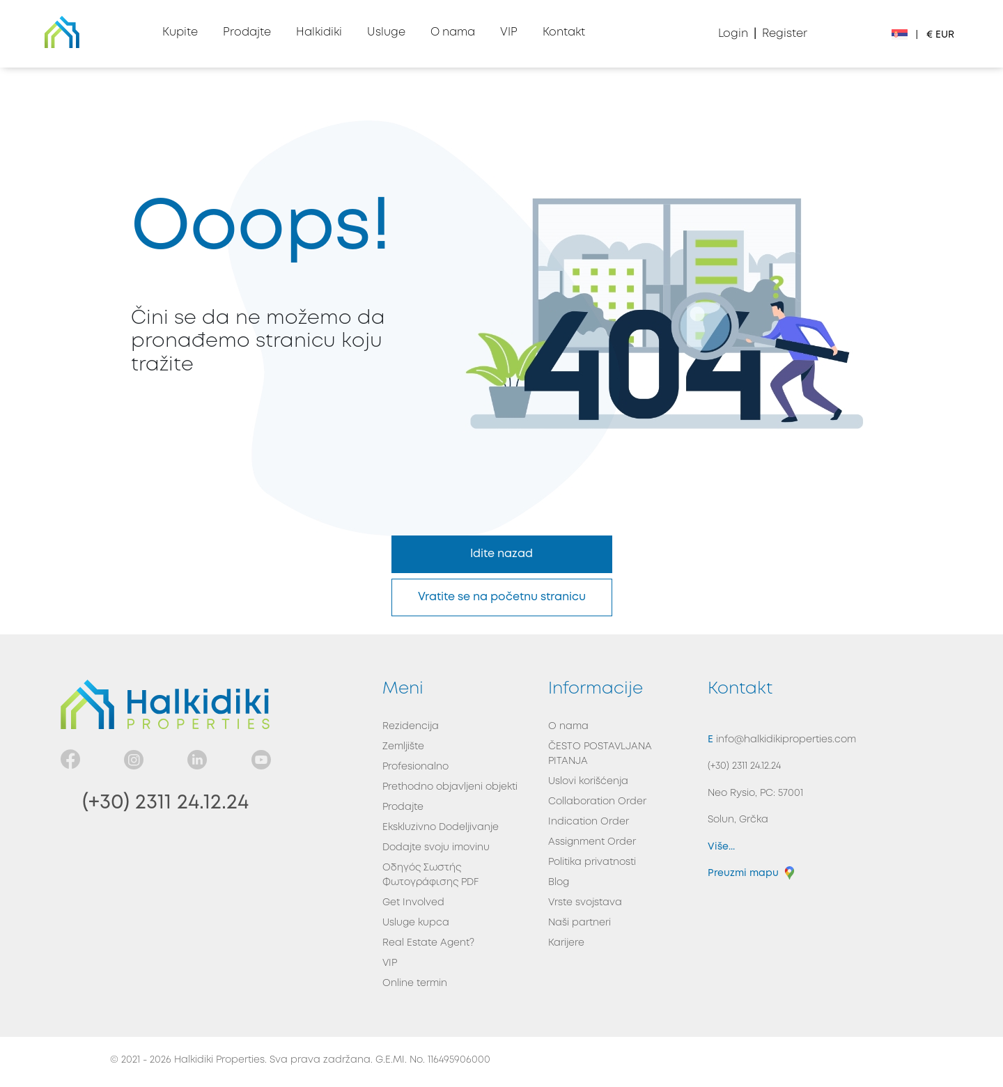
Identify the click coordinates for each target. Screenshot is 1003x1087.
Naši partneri (579, 922)
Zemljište (403, 746)
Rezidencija (410, 726)
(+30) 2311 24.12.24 (165, 802)
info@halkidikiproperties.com (784, 739)
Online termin (414, 983)
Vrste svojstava (585, 902)
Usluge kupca (415, 922)
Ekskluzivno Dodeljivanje (440, 827)
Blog (558, 882)
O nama (568, 726)
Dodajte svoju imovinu (436, 847)
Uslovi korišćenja (588, 781)
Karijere (566, 943)
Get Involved (413, 902)
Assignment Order (592, 842)
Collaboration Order (597, 801)
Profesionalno (415, 767)
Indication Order (588, 822)
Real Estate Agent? (428, 943)
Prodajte (402, 807)
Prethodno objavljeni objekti (450, 787)
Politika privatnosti (592, 862)
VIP (389, 963)
